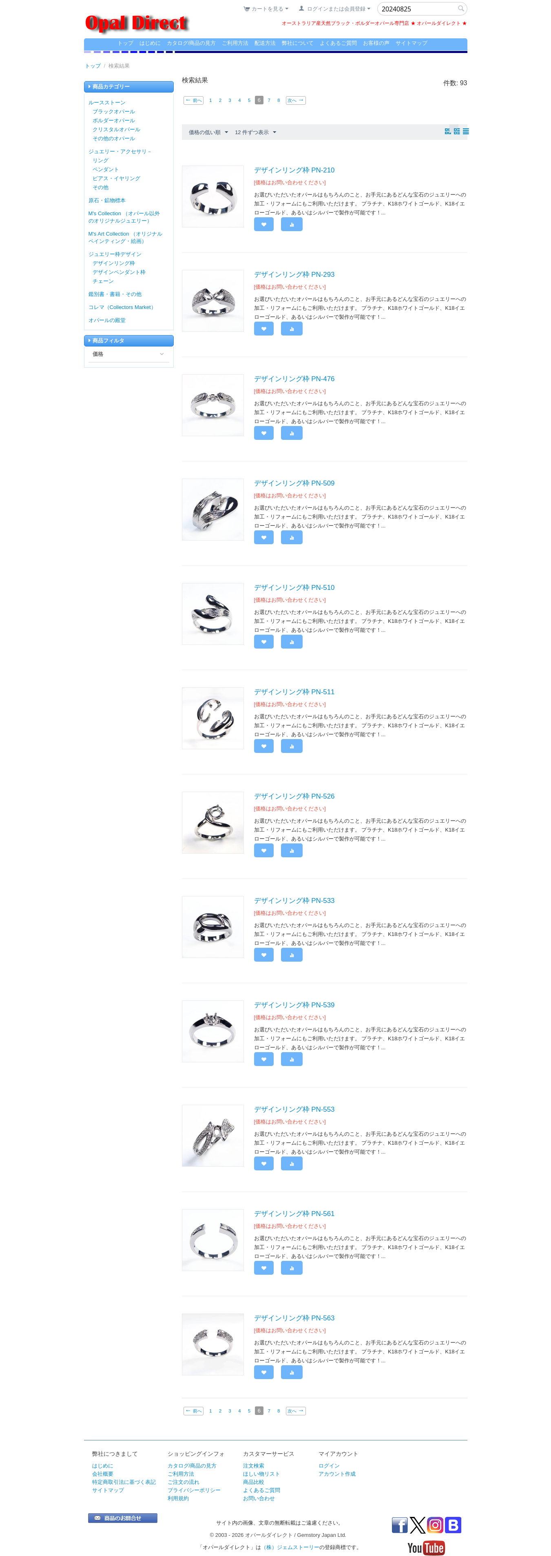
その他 (100, 187)
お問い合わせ (259, 1498)
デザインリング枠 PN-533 (294, 901)
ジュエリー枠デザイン (115, 254)
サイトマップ (411, 43)
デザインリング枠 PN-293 (294, 274)
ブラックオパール (114, 111)
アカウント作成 (337, 1474)
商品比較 (253, 1482)
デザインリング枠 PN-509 (294, 483)
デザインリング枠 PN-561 (294, 1214)
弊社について (298, 43)
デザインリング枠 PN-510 (294, 588)
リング (100, 160)
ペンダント (106, 169)
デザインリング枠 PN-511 (294, 692)
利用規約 (178, 1498)
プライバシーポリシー (194, 1490)
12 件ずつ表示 (255, 132)
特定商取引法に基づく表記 (124, 1482)
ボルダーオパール (114, 120)
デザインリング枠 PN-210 (294, 170)
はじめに (150, 43)
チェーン (103, 281)
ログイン (329, 1466)
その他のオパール (114, 138)
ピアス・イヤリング (116, 178)
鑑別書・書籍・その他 (115, 294)
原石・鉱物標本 (107, 200)
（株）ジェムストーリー (290, 1547)
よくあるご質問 (338, 43)
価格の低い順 (208, 132)
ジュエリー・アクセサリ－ (120, 151)
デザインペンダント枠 (119, 272)
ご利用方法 (235, 43)
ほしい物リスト (261, 1474)
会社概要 (102, 1474)
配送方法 (265, 43)
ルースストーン (107, 102)
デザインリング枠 (114, 263)
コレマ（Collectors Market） (122, 307)
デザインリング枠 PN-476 (294, 379)
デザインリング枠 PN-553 (294, 1109)
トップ (125, 43)
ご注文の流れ (183, 1482)
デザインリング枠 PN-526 (294, 796)
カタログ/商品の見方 (191, 43)
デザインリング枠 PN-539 (294, 1005)
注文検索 (253, 1466)
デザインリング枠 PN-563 (294, 1318)
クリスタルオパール (116, 129)
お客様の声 (376, 43)
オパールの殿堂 (107, 320)
